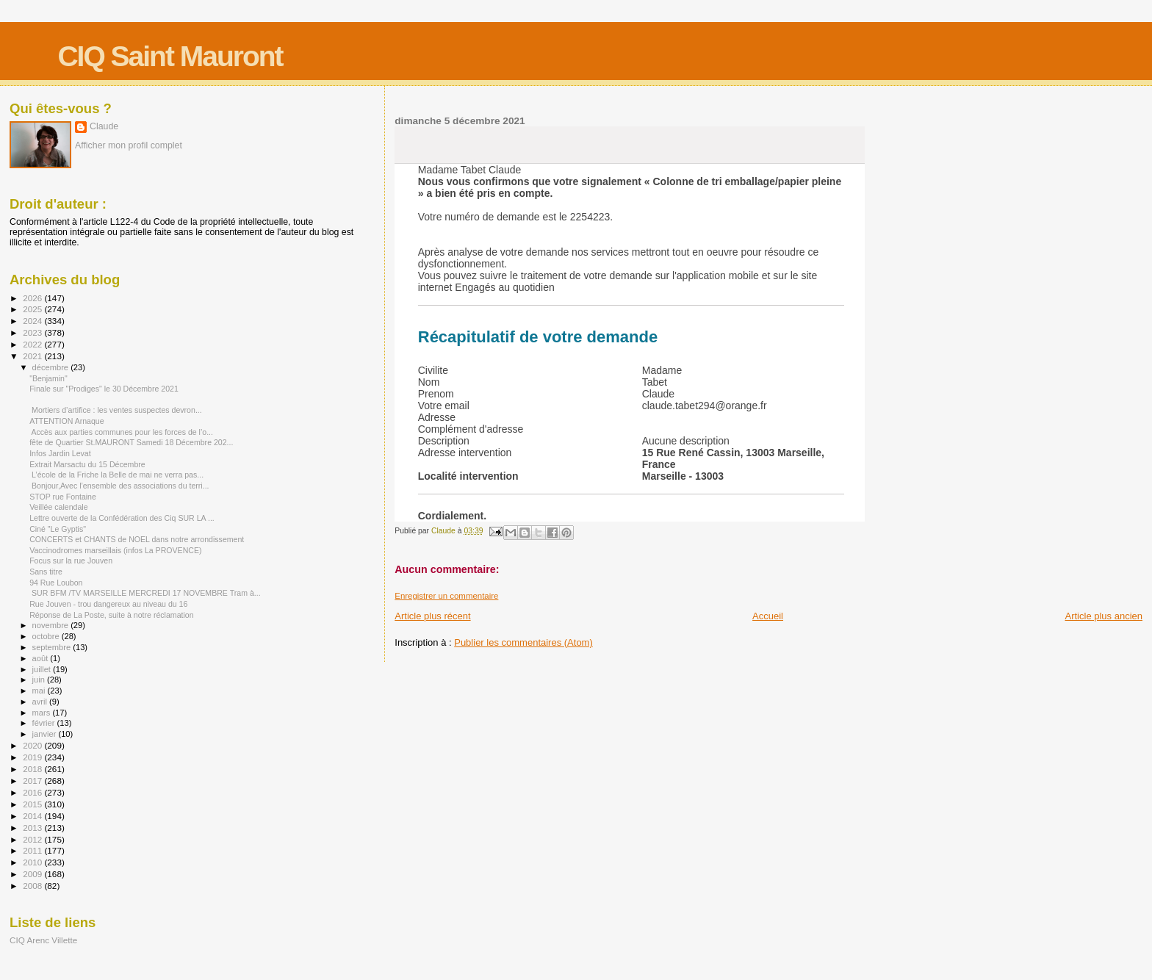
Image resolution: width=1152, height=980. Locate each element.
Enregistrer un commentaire (446, 595)
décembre (51, 367)
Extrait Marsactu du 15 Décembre (87, 464)
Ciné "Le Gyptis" (57, 529)
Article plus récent (432, 615)
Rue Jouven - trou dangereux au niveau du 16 (108, 603)
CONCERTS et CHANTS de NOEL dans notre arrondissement (136, 539)
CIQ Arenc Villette (43, 940)
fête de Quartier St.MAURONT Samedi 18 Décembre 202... (131, 442)
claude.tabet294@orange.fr (704, 405)
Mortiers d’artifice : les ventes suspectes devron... (115, 410)
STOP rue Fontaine (62, 496)
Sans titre (45, 571)
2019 (33, 757)
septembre (52, 647)
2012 (33, 839)
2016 (33, 792)
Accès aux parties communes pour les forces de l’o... (121, 432)
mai (40, 690)
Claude (104, 126)
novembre (51, 625)
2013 (33, 827)
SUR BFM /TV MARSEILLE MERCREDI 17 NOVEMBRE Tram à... (144, 592)
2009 (33, 874)
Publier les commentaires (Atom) (523, 642)
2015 (33, 804)
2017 (33, 780)
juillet (42, 669)
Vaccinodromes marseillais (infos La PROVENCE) (115, 550)
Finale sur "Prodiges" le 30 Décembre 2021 (104, 388)
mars (42, 712)
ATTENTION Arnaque (66, 421)
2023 (33, 332)
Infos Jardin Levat (60, 453)
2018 (33, 769)
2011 (33, 850)
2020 (33, 745)
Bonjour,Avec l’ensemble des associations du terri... (119, 485)
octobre (47, 636)
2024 (33, 320)
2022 (33, 344)
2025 (33, 309)
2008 (33, 885)
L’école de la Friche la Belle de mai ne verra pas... (116, 474)
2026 (33, 298)
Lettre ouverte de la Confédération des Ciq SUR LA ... (122, 518)
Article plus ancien (1104, 615)
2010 (33, 862)
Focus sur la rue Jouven (70, 560)
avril (41, 701)
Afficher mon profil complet (128, 145)
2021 (33, 356)
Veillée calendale (58, 506)
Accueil (767, 615)
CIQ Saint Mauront (169, 56)
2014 (33, 816)
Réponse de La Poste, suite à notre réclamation (111, 614)
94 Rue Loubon (55, 582)
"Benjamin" (48, 378)
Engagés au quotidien (504, 287)
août (41, 658)
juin (39, 679)
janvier (45, 733)
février (44, 722)
